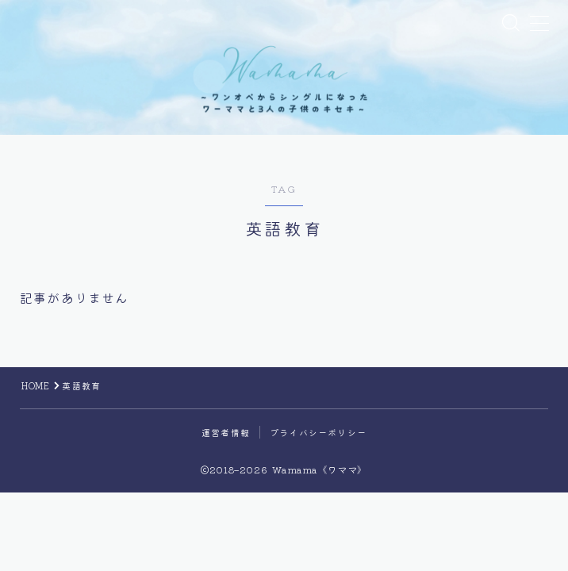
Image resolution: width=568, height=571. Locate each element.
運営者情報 (225, 444)
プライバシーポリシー (318, 444)
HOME (36, 397)
